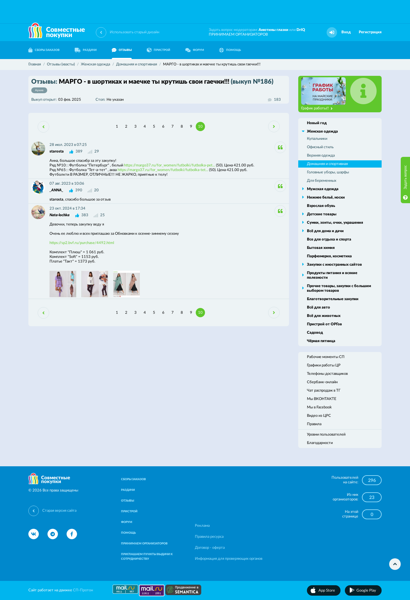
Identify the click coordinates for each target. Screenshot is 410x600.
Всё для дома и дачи (325, 231)
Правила (314, 424)
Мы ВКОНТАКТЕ (321, 399)
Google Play (366, 590)
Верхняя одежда (321, 155)
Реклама (202, 526)
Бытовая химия (321, 248)
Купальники (317, 139)
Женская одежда (322, 131)
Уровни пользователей (326, 434)
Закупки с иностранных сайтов (334, 265)
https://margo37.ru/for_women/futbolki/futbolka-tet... (163, 170)
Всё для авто (318, 307)
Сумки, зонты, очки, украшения (335, 223)
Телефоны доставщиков (327, 374)
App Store (327, 590)
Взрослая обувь (321, 206)
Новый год (317, 123)
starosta (57, 151)
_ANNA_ (56, 190)
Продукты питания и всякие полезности (332, 275)
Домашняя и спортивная (327, 164)
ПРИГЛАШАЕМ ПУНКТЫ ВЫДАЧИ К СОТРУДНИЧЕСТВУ (147, 556)
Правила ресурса (209, 537)
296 (372, 480)
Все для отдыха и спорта (329, 239)
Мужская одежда (322, 189)
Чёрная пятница (321, 341)
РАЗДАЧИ (86, 50)
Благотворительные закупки (332, 299)
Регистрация (370, 32)
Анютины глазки (273, 30)
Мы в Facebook (319, 407)
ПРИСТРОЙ (158, 50)
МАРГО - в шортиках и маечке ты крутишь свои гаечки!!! (152, 85)
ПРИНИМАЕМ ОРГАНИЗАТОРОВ (238, 34)
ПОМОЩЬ (230, 50)
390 (78, 190)
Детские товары (321, 214)
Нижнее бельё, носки (326, 197)
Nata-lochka (59, 215)
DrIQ (300, 30)
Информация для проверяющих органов (228, 559)
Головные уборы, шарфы (328, 172)
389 (79, 151)
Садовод (315, 333)
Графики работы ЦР (324, 365)
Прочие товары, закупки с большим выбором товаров (339, 288)
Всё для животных (324, 316)
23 (371, 497)
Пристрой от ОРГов (324, 324)
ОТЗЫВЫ (122, 50)
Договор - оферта (210, 548)
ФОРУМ (194, 50)
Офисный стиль (320, 147)
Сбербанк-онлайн (322, 382)
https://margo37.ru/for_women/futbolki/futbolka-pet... (169, 165)
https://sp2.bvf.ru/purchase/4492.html (82, 243)
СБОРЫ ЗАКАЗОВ (44, 50)
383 (84, 215)
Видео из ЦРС (319, 416)
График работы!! (317, 109)
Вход (346, 32)
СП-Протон (83, 590)
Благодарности (320, 443)
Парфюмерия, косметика (329, 256)
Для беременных (321, 181)
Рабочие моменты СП (326, 357)
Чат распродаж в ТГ (324, 390)
